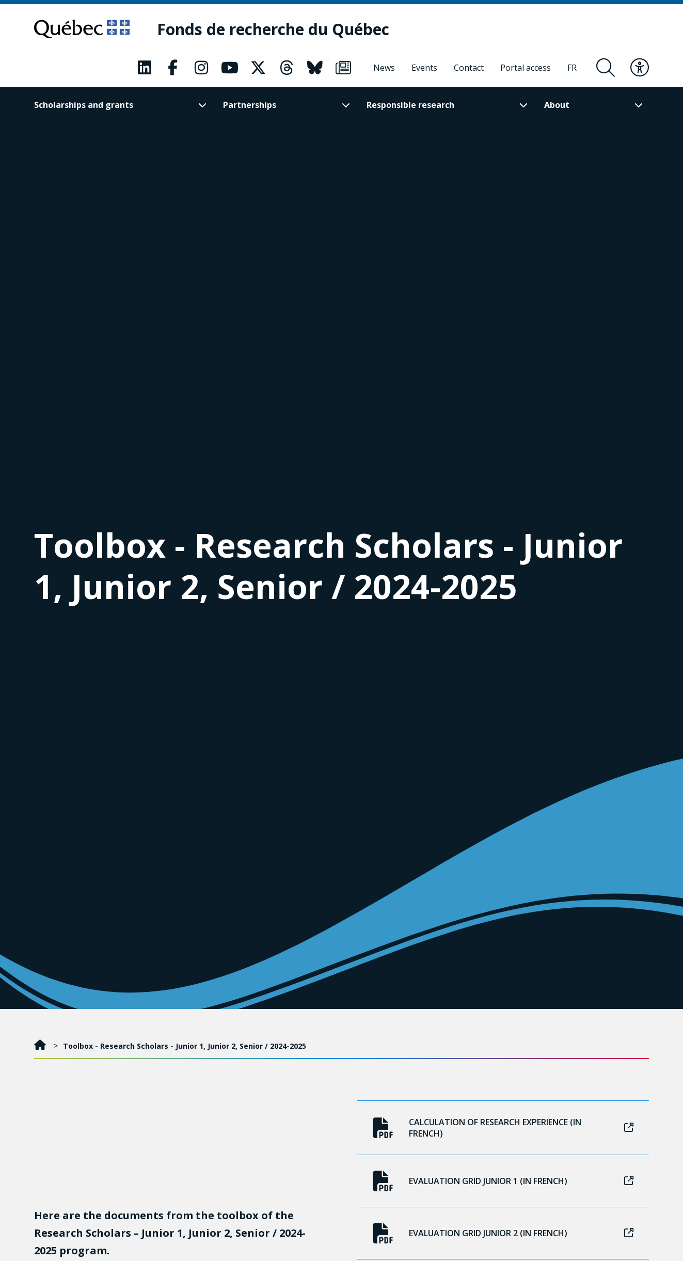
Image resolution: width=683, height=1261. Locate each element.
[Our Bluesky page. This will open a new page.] (315, 67)
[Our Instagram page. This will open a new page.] (201, 67)
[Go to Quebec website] (82, 29)
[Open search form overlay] (605, 67)
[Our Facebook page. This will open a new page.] (173, 67)
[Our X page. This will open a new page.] (258, 67)
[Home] (41, 1046)
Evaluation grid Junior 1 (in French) (503, 1181)
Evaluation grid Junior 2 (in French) (503, 1233)
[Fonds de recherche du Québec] (273, 29)
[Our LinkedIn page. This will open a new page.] (144, 67)
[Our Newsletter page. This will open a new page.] (343, 67)
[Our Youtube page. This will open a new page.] (229, 67)
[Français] (572, 68)
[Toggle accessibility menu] (639, 67)
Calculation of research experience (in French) (503, 1127)
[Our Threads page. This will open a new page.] (286, 67)
